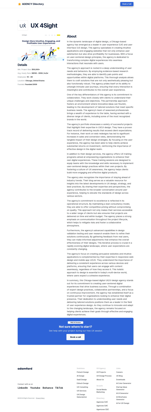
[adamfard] (31, 4)
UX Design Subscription (82, 396)
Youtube (35, 387)
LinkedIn (23, 387)
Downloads (120, 380)
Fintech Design (83, 372)
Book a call (75, 337)
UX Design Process (104, 376)
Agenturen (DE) (103, 409)
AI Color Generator (123, 383)
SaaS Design (82, 380)
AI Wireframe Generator (121, 398)
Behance (48, 387)
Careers (119, 372)
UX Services (81, 391)
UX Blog (119, 376)
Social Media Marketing (102, 391)
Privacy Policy (40, 398)
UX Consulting (82, 387)
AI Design (80, 376)
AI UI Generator (122, 393)
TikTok (59, 387)
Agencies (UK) (102, 406)
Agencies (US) (102, 402)
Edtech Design (83, 383)
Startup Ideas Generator (121, 388)
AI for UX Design (122, 403)
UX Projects (101, 372)
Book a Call (126, 4)
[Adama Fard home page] (25, 368)
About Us (100, 380)
